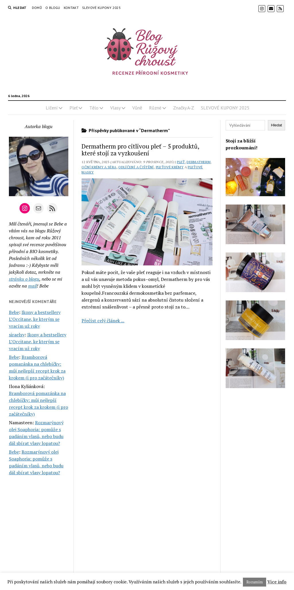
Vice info (277, 582)
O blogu (52, 7)
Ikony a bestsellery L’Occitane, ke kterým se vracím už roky (35, 319)
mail (32, 286)
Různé (155, 108)
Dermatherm (198, 162)
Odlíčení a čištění (136, 167)
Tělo (93, 108)
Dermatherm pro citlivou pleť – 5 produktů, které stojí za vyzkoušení (140, 149)
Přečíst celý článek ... (103, 320)
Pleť (73, 108)
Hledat (276, 125)
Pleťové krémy (170, 167)
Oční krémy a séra (99, 167)
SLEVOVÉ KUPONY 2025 (101, 7)
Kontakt (71, 7)
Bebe (14, 312)
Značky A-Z (183, 108)
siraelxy (17, 334)
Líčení (52, 108)
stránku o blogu (24, 279)
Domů (37, 7)
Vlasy (115, 108)
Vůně (137, 108)
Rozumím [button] (254, 582)
